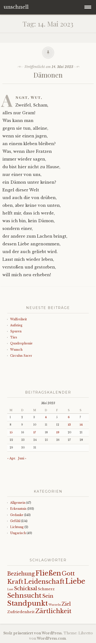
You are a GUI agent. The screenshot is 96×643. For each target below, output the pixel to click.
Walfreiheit (18, 319)
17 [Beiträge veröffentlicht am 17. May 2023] (34, 432)
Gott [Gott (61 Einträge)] (68, 573)
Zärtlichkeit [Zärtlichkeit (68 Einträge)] (53, 611)
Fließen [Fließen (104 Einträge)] (48, 573)
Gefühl (15, 521)
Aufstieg (16, 325)
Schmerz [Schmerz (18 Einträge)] (46, 589)
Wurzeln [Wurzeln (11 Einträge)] (54, 604)
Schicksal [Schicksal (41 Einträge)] (25, 588)
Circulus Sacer (21, 355)
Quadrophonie (21, 343)
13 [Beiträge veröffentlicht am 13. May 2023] (69, 424)
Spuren (15, 331)
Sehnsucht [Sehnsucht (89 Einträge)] (24, 595)
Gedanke (16, 515)
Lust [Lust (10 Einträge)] (10, 589)
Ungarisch (18, 533)
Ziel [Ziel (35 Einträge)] (66, 604)
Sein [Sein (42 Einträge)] (47, 596)
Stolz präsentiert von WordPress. (33, 633)
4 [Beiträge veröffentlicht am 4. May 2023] (46, 417)
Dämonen (48, 74)
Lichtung (17, 527)
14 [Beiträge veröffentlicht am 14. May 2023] (81, 424)
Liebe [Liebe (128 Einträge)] (75, 581)
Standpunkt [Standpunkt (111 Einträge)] (27, 603)
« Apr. (11, 458)
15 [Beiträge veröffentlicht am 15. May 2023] (11, 432)
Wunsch (16, 349)
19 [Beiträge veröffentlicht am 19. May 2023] (57, 432)
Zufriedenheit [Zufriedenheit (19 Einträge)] (20, 612)
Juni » (22, 458)
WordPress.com (51, 638)
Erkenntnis (18, 508)
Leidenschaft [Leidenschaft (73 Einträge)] (44, 581)
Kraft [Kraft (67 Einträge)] (15, 581)
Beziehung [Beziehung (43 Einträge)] (21, 574)
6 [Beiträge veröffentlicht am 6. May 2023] (69, 417)
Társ (13, 337)
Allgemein (17, 502)
